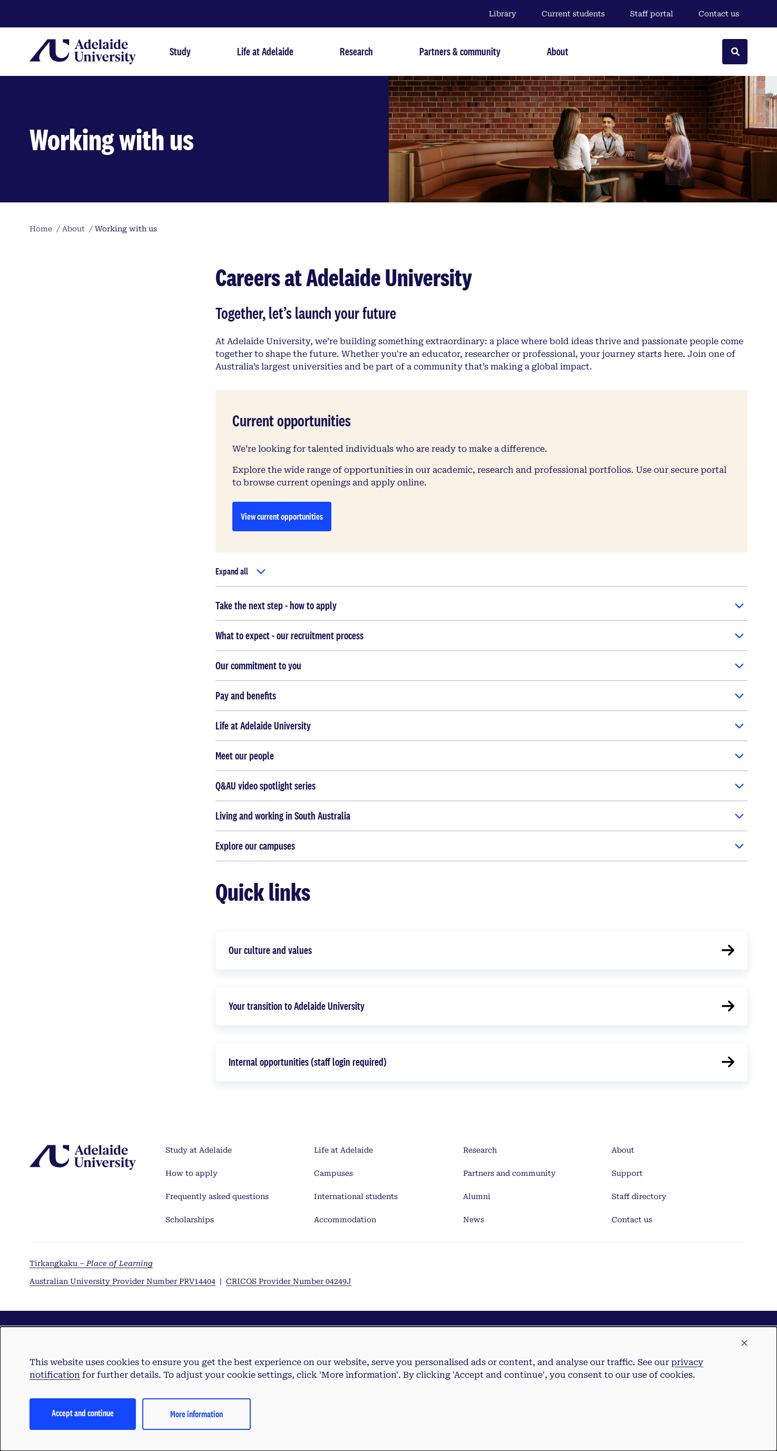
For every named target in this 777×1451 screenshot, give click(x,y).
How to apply (191, 1173)
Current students (573, 13)
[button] (744, 1343)
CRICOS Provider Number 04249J (288, 1281)
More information (196, 1414)
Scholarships (189, 1219)
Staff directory (639, 1196)
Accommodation (345, 1219)
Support (627, 1173)
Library (502, 13)
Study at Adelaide (198, 1150)
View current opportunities (282, 516)
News (473, 1219)
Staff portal (651, 13)
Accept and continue (83, 1413)
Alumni (476, 1196)
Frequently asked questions (217, 1196)
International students (356, 1196)
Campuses (333, 1173)
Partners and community (509, 1173)
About (623, 1150)
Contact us (719, 13)
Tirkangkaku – (91, 1263)
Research (480, 1150)
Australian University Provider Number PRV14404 (122, 1281)
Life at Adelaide (343, 1150)
